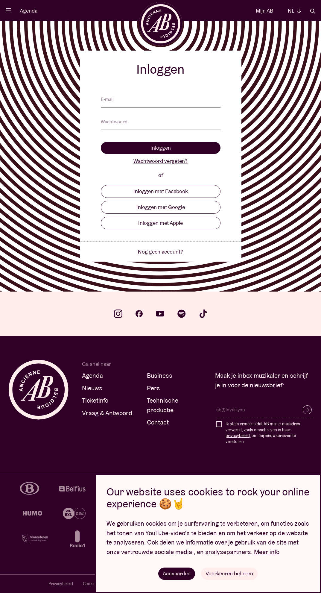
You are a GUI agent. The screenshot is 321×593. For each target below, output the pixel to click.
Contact (158, 422)
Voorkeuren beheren (229, 573)
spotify (181, 314)
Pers (153, 388)
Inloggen (160, 147)
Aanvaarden (177, 573)
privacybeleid (238, 435)
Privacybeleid (60, 583)
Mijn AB (264, 10)
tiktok (203, 314)
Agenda (28, 10)
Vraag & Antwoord (107, 413)
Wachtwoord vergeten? (160, 160)
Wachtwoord (114, 122)
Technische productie (162, 405)
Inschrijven (307, 409)
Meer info (266, 552)
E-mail (107, 99)
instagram (118, 314)
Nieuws (92, 388)
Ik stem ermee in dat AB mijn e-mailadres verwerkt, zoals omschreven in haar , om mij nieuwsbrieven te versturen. (263, 432)
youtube (160, 314)
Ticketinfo (95, 400)
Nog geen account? (160, 251)
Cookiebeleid (94, 583)
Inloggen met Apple (160, 222)
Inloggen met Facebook (160, 191)
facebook (139, 313)
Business (159, 375)
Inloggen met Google (160, 207)
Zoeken (312, 11)
